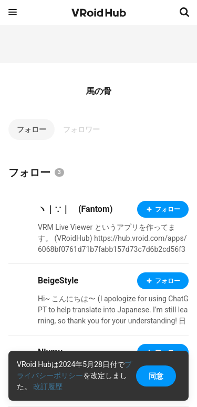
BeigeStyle (58, 281)
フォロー (31, 129)
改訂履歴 (48, 386)
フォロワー (81, 129)
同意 (156, 376)
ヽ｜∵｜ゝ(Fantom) (75, 209)
